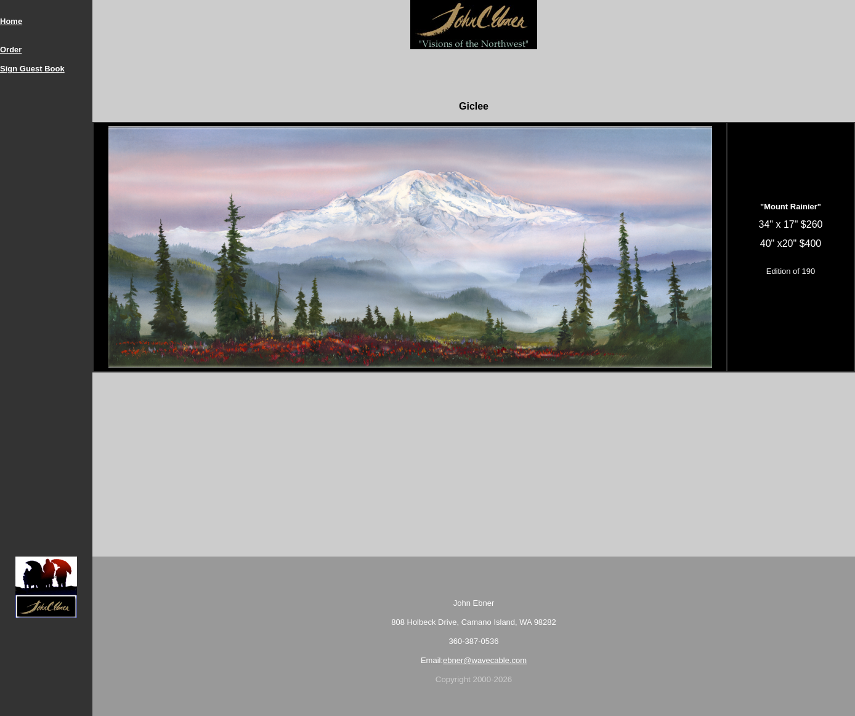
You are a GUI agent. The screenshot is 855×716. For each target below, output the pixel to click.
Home (11, 21)
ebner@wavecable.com (485, 660)
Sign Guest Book (32, 68)
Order (11, 49)
